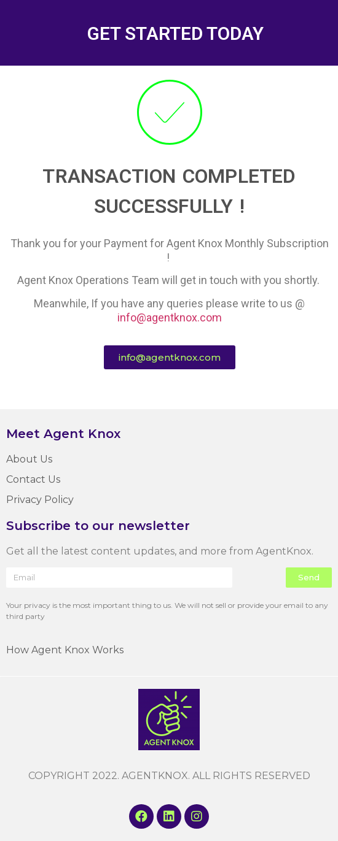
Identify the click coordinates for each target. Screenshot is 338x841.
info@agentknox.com (169, 317)
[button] (169, 357)
